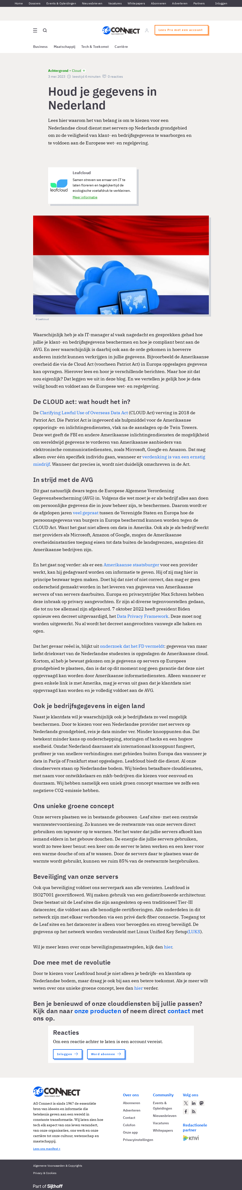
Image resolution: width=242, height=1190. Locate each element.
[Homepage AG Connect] (121, 30)
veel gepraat (85, 513)
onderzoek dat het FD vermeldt (132, 646)
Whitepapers (136, 3)
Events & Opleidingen (61, 3)
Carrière (121, 46)
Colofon (129, 1125)
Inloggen (221, 3)
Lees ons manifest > (46, 1149)
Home (19, 3)
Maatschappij (65, 46)
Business (40, 46)
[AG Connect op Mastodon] (201, 1103)
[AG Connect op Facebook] (186, 1111)
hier (168, 947)
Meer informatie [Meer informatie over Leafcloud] (85, 197)
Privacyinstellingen (138, 1140)
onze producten (97, 1011)
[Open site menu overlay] (35, 30)
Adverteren (180, 3)
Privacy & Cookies (44, 1173)
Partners (199, 3)
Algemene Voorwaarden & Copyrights (57, 1165)
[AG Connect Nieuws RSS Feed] (194, 1111)
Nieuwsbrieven (92, 3)
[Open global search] (45, 30)
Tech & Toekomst (95, 46)
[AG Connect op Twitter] (186, 1103)
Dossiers (34, 3)
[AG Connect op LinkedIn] (194, 1103)
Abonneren (158, 3)
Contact (129, 1117)
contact (179, 1011)
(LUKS (193, 931)
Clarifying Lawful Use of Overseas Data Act (84, 412)
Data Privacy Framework (142, 616)
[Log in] (147, 30)
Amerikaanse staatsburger (131, 565)
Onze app (130, 1132)
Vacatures (115, 3)
